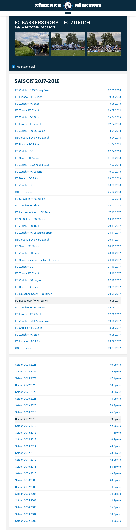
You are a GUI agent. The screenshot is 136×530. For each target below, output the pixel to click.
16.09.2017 (48, 27)
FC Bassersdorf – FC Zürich (52, 23)
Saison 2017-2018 (27, 27)
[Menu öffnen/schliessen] (68, 13)
